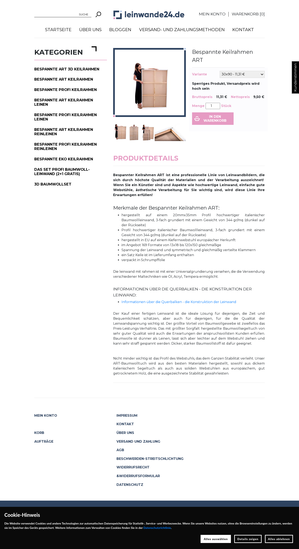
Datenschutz (129, 485)
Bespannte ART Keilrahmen (63, 79)
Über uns (90, 29)
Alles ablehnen (279, 539)
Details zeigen (247, 539)
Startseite (58, 29)
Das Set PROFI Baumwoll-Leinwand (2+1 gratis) (62, 171)
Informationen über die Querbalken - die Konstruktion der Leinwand (178, 302)
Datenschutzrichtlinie (157, 527)
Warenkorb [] (248, 13)
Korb (39, 433)
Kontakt (243, 29)
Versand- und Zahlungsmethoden (182, 29)
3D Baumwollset (52, 184)
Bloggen (120, 29)
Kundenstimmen (295, 77)
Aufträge (43, 441)
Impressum (126, 416)
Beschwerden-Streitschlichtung (150, 459)
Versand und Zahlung (138, 441)
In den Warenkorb (215, 119)
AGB (120, 450)
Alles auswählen (216, 539)
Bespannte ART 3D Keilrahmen (66, 69)
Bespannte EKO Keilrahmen (63, 159)
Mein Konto (212, 13)
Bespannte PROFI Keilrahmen (65, 89)
